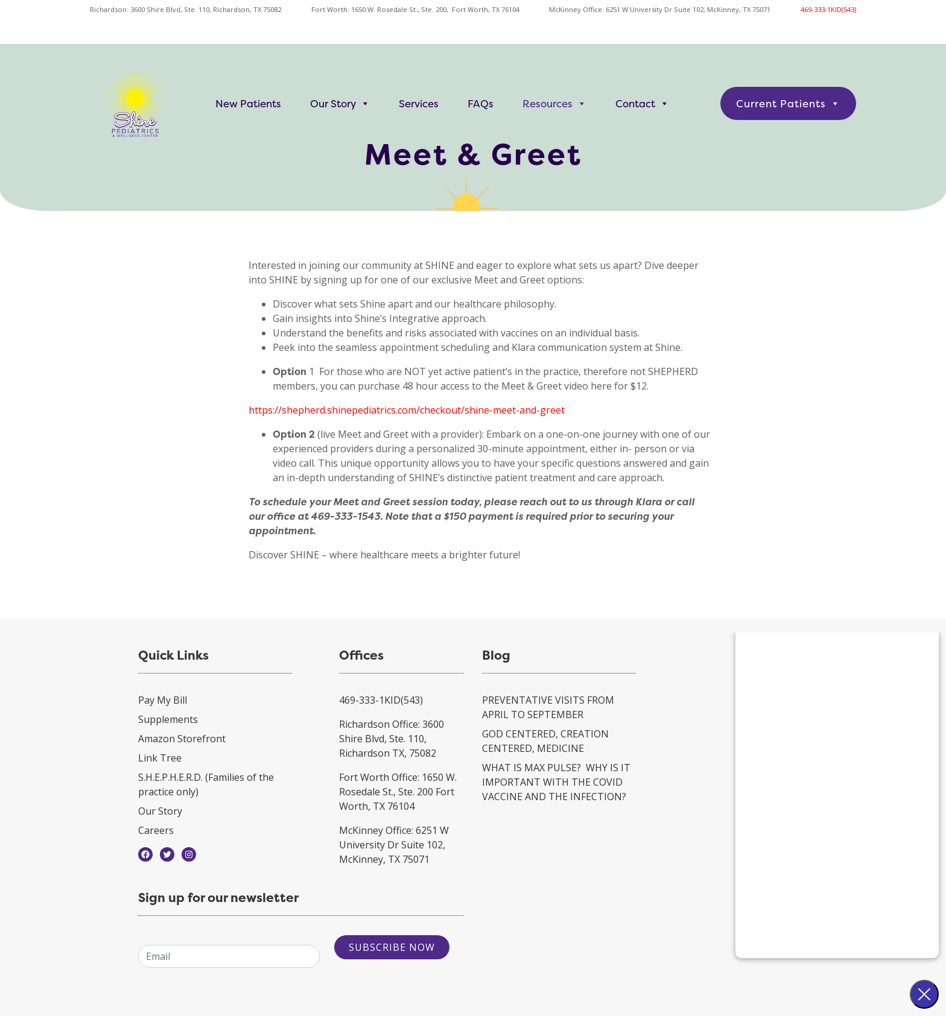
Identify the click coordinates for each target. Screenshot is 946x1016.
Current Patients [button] (788, 103)
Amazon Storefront (182, 738)
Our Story (340, 103)
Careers (156, 830)
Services (419, 103)
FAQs (481, 103)
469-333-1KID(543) (828, 9)
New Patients (248, 103)
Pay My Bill (162, 700)
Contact (642, 103)
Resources (554, 103)
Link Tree (160, 758)
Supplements (168, 719)
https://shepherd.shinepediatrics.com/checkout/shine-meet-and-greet (407, 410)
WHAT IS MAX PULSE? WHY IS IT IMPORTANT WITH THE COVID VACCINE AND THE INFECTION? (556, 782)
